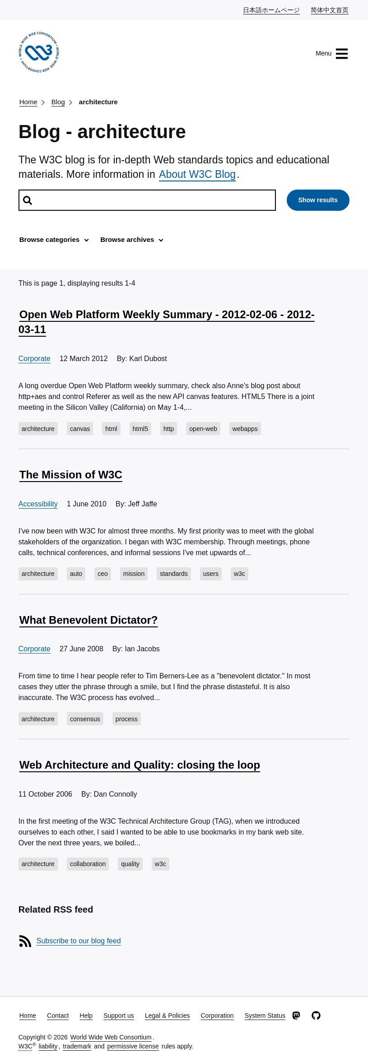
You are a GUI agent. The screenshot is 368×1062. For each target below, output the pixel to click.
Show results (318, 200)
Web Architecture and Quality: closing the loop (139, 765)
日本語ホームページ (272, 9)
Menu (332, 53)
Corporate (35, 358)
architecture (98, 102)
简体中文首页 (330, 9)
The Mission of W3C (70, 474)
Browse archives (127, 239)
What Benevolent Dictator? (88, 620)
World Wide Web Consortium (111, 1037)
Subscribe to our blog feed (79, 941)
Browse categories (49, 239)
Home (28, 102)
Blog (58, 102)
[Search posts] (147, 200)
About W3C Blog (197, 174)
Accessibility (38, 504)
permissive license (132, 1046)
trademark (77, 1046)
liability (48, 1046)
